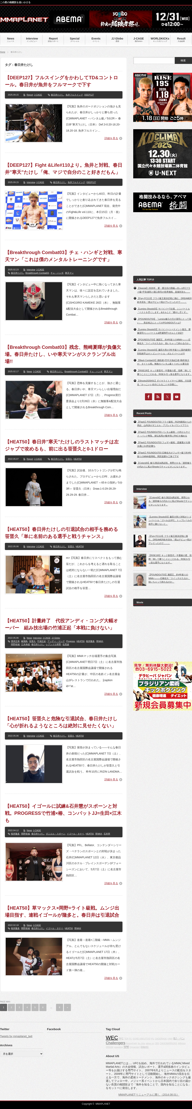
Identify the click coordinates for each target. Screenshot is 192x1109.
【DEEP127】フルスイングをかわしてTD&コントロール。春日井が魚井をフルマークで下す (61, 81)
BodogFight (131, 1043)
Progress (70, 641)
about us (150, 1043)
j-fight (170, 1038)
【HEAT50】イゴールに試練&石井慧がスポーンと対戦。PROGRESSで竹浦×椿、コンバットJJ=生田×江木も (63, 813)
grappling (118, 1047)
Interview (31, 182)
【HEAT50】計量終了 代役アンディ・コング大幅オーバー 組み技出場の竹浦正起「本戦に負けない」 (61, 624)
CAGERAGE (161, 1038)
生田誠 (65, 644)
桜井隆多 (90, 641)
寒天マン (69, 273)
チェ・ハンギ (57, 273)
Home (2, 52)
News (29, 371)
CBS (157, 1043)
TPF (126, 1046)
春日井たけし (57, 95)
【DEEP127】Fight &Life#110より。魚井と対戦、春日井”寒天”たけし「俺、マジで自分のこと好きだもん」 (63, 168)
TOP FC (128, 1038)
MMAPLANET (103, 1104)
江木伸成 (25, 644)
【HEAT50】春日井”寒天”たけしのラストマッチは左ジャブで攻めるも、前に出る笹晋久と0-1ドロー (62, 445)
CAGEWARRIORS (168, 1043)
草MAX (99, 641)
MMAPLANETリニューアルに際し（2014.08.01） (148, 1094)
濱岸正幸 (15, 641)
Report (30, 95)
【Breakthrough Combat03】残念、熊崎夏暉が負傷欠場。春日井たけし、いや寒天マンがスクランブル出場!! (63, 354)
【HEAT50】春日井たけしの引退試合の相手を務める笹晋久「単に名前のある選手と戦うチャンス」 (61, 533)
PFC (121, 1038)
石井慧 (107, 834)
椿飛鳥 (24, 641)
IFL (152, 1038)
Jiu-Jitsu (141, 1043)
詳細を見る (111, 138)
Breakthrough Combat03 (37, 273)
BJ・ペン (179, 1038)
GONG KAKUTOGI (141, 1038)
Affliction (182, 1043)
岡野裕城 (15, 644)
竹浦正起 (41, 641)
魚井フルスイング (74, 95)
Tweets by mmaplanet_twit (16, 1036)
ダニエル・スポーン (55, 834)
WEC (112, 1038)
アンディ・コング (56, 641)
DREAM (109, 1047)
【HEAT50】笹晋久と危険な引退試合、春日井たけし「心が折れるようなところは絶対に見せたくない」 (61, 722)
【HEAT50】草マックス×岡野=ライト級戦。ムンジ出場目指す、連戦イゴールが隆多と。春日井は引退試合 (62, 911)
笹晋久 (69, 459)
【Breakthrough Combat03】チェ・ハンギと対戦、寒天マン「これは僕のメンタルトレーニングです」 (63, 256)
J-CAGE (38, 95)
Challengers (115, 1043)
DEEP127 (89, 95)
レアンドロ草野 (53, 644)
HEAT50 (78, 459)
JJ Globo (56, 638)
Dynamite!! (135, 1047)
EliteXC (145, 1047)
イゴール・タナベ (75, 834)
